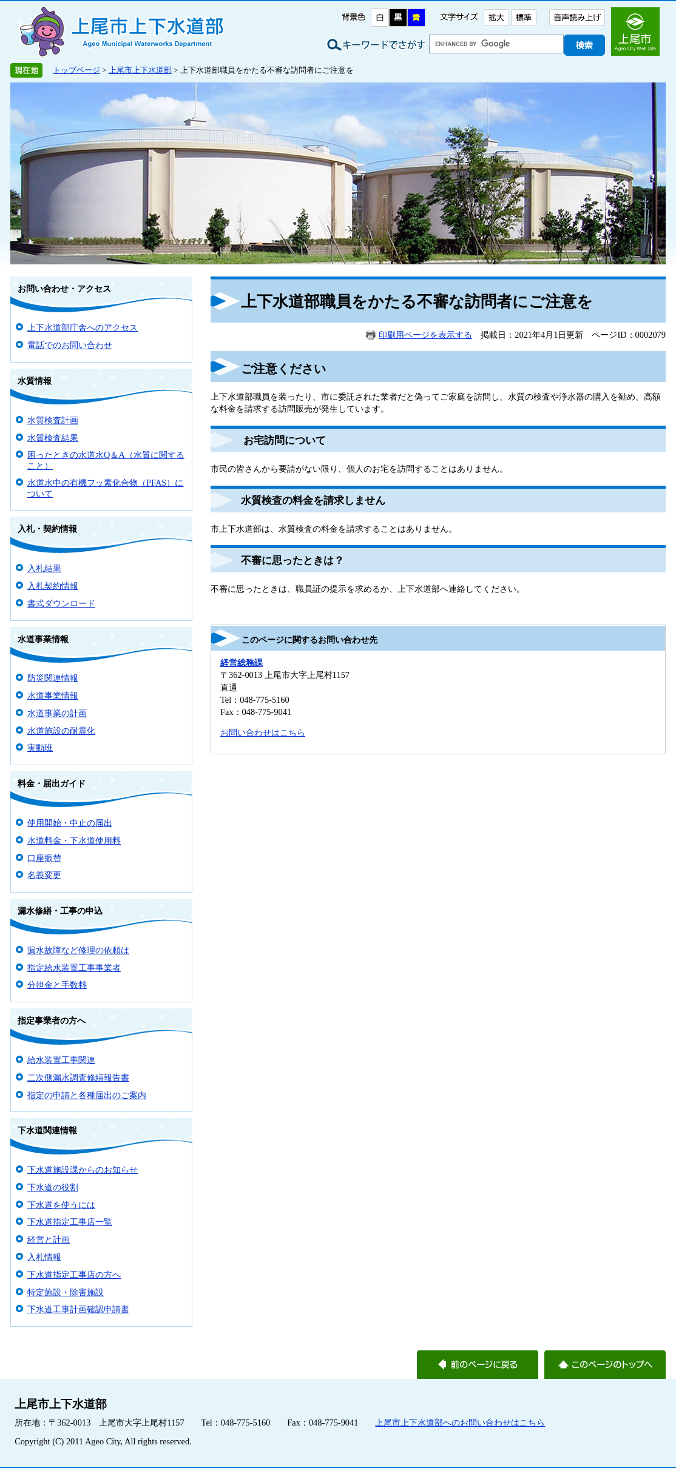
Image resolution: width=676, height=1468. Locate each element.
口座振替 (44, 858)
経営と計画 (48, 1239)
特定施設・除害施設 (65, 1292)
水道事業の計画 (57, 713)
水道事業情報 (52, 695)
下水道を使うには (61, 1205)
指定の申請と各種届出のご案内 (86, 1095)
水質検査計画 (52, 420)
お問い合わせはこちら (262, 732)
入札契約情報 (52, 586)
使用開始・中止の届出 (69, 823)
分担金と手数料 (57, 985)
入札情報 (44, 1257)
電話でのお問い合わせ (69, 345)
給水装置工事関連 (61, 1060)
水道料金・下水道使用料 (74, 840)
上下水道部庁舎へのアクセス (82, 327)
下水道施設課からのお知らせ (82, 1170)
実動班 (40, 747)
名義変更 (44, 875)
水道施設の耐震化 (61, 731)
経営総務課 (241, 663)
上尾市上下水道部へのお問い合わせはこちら (460, 1422)
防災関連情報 (52, 678)
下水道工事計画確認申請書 (78, 1309)
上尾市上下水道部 (140, 70)
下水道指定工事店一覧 (69, 1222)
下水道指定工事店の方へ (74, 1274)
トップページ (76, 70)
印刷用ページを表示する (425, 335)
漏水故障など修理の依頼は (78, 950)
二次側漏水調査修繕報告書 (78, 1077)
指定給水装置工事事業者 (74, 968)
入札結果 (44, 568)
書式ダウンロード (61, 603)
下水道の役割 (52, 1187)
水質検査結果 (52, 438)
